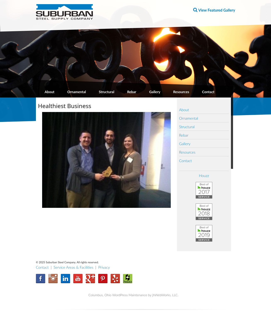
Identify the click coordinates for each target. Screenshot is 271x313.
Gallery (154, 92)
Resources (181, 92)
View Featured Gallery (216, 10)
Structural (106, 92)
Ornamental (76, 92)
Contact (208, 92)
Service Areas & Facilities (73, 267)
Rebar (131, 92)
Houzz (204, 175)
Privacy (104, 267)
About (49, 92)
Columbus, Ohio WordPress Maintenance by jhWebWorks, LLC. (133, 295)
